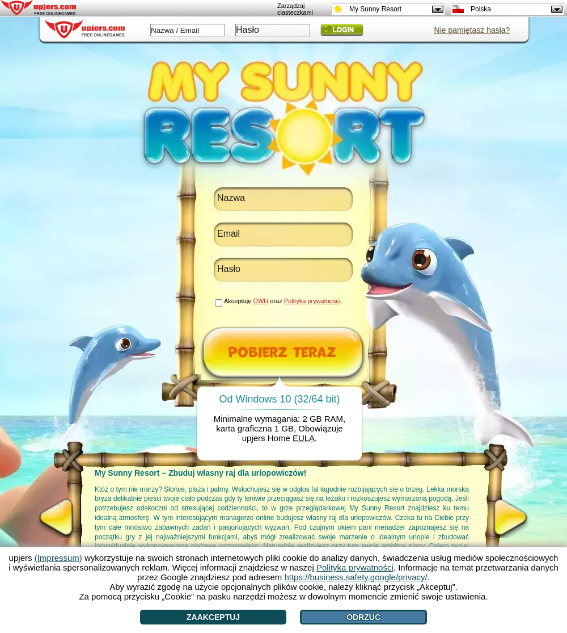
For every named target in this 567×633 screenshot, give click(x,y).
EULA (304, 438)
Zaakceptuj (213, 617)
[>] (510, 517)
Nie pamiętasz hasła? (472, 30)
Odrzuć (363, 617)
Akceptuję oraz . (283, 300)
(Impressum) (58, 558)
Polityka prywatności (312, 300)
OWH (260, 300)
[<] (59, 517)
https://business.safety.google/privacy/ (355, 577)
